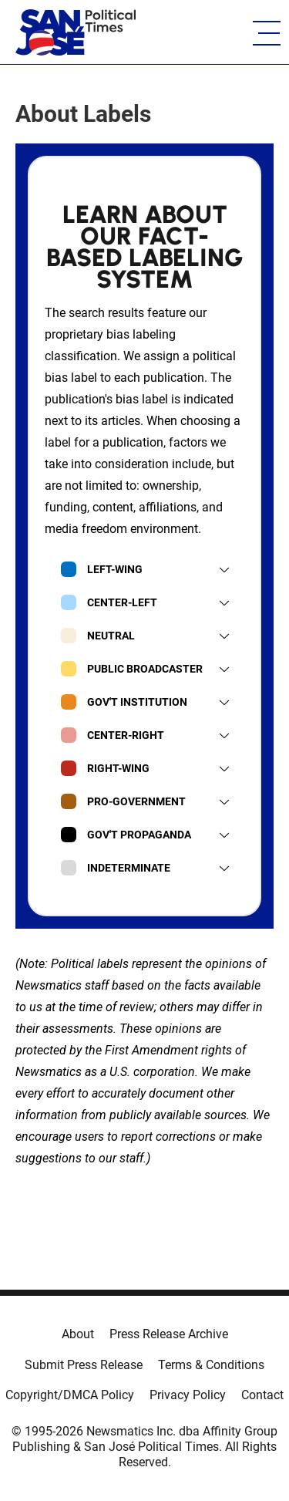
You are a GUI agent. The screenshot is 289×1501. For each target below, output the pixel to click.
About (78, 1334)
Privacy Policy (188, 1395)
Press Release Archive (168, 1334)
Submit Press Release (84, 1365)
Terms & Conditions (211, 1365)
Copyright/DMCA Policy (69, 1395)
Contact (262, 1395)
